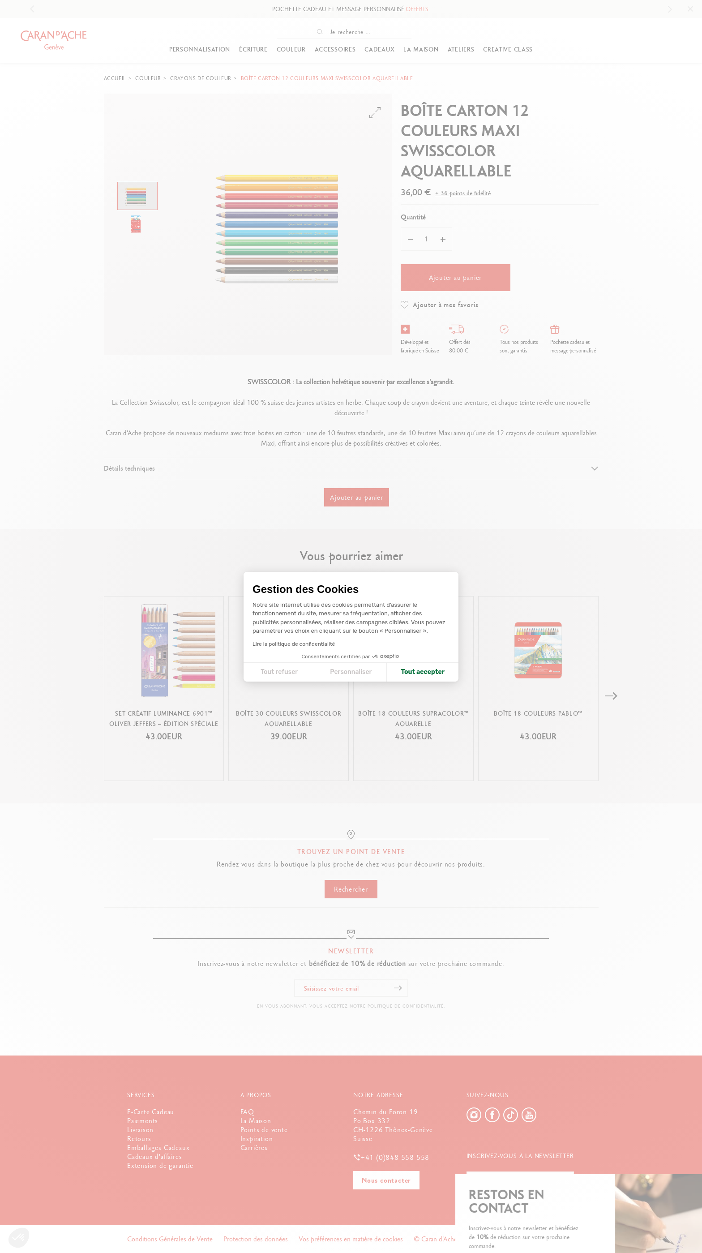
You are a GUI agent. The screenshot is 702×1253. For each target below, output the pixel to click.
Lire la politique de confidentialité (294, 644)
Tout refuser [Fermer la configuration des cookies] (279, 672)
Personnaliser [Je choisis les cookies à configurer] (351, 672)
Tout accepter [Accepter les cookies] (423, 672)
